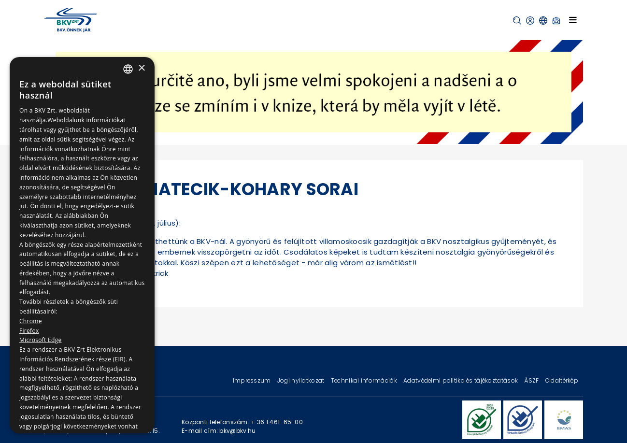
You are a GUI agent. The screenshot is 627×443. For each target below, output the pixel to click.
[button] (517, 20)
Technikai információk (365, 380)
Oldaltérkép (561, 380)
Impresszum (252, 380)
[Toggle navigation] (573, 20)
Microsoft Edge (40, 340)
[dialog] (82, 245)
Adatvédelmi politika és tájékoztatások (461, 380)
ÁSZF (532, 380)
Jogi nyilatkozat (301, 380)
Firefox (29, 331)
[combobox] (128, 69)
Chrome (30, 321)
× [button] (141, 68)
